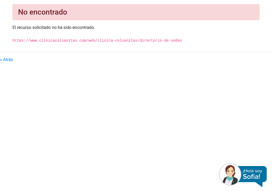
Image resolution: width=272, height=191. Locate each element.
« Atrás (6, 59)
